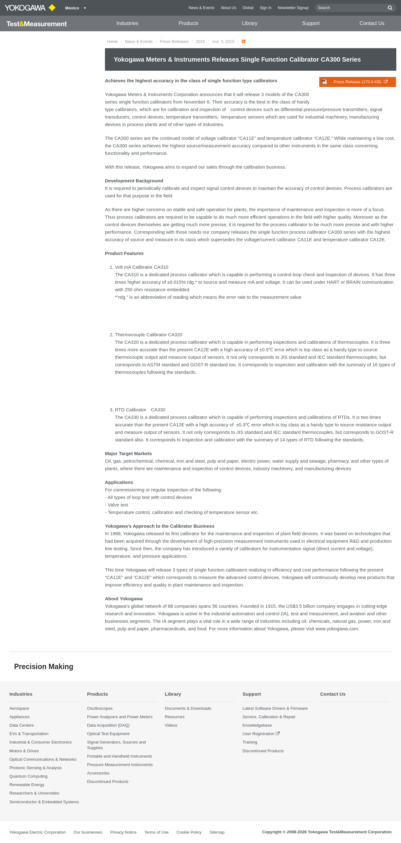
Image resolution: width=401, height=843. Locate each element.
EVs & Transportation (29, 733)
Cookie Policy (188, 832)
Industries (127, 23)
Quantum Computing (28, 776)
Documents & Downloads (188, 708)
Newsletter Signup (293, 8)
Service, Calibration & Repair (268, 716)
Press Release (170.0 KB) (355, 81)
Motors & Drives (24, 751)
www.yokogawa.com (336, 628)
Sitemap (216, 832)
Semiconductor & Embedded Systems (44, 802)
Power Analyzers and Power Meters (120, 716)
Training (249, 742)
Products (188, 23)
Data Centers (21, 725)
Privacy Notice (123, 832)
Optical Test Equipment (108, 733)
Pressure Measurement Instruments (120, 764)
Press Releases (174, 41)
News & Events (201, 8)
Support (311, 23)
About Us (228, 8)
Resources (175, 716)
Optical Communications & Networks (42, 759)
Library (250, 23)
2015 (200, 41)
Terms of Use (156, 832)
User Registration (258, 733)
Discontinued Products (107, 781)
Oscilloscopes (99, 708)
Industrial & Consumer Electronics (40, 742)
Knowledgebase (257, 725)
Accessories (98, 773)
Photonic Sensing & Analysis (35, 767)
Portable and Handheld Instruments (119, 756)
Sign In (266, 8)
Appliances (19, 716)
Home (112, 41)
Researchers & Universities (34, 793)
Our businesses (88, 832)
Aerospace (19, 708)
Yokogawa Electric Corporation (37, 832)
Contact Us (372, 23)
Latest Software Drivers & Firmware (275, 708)
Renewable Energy (26, 784)
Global (247, 8)
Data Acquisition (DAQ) (108, 725)
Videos (171, 725)
